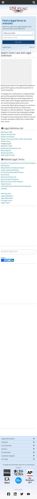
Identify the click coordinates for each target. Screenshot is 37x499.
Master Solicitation (8, 137)
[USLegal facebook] (8, 494)
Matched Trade (6, 146)
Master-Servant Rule (8, 134)
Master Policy (6, 141)
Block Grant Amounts (8, 177)
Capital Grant (6, 184)
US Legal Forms (6, 200)
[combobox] (18, 40)
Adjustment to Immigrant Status (12, 168)
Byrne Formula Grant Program (12, 182)
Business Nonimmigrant (9, 179)
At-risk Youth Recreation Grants (12, 172)
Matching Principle (8, 155)
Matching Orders (7, 153)
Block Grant (5, 175)
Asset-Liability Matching (9, 170)
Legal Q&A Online (7, 198)
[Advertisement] (16, 71)
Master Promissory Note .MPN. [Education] (16, 139)
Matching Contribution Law (11, 148)
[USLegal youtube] (28, 494)
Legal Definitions (7, 196)
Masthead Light (6, 132)
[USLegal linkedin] (15, 494)
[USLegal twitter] (21, 494)
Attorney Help (6, 193)
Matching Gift (6, 150)
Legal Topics (5, 203)
